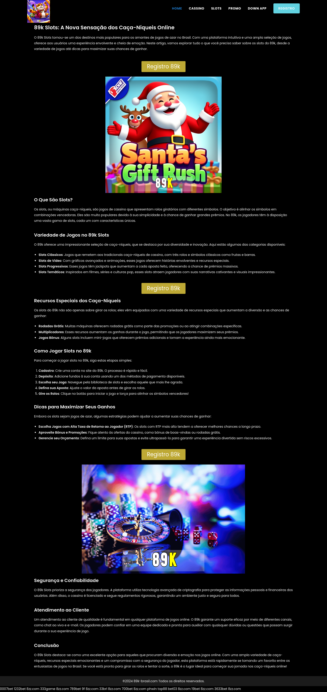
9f (83, 689)
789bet (75, 689)
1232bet (20, 689)
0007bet (6, 689)
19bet (195, 689)
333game (47, 689)
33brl (103, 689)
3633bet (220, 689)
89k (40, 244)
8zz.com (33, 689)
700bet (127, 689)
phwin (152, 689)
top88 (162, 689)
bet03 (172, 689)
